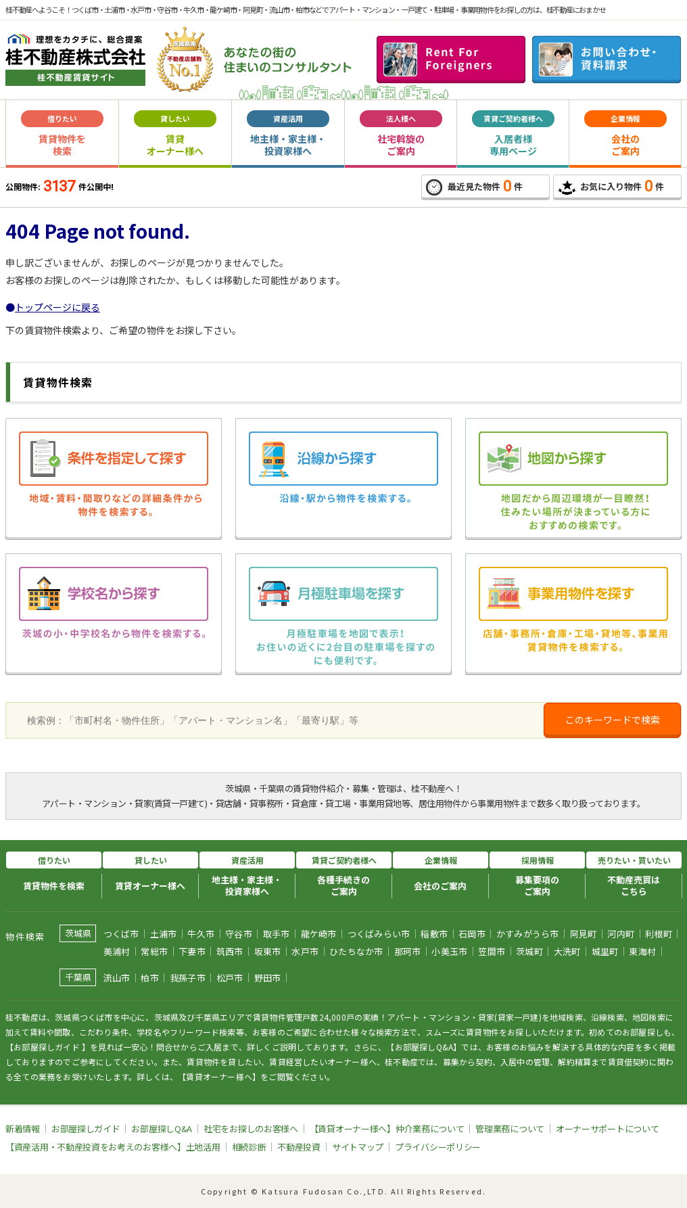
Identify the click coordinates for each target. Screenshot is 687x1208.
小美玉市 (449, 951)
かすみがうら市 (527, 933)
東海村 (642, 951)
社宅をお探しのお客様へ (251, 1128)
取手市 (276, 933)
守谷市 (238, 933)
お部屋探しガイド (85, 1128)
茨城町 (529, 951)
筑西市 (229, 951)
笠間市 (491, 951)
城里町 (605, 951)
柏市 (150, 977)
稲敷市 (434, 933)
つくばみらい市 (379, 933)
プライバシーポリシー (438, 1146)
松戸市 (229, 977)
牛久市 (200, 933)
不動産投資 (299, 1146)
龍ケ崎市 (319, 933)
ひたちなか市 (356, 951)
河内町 (620, 933)
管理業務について (509, 1128)
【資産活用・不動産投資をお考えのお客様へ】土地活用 (112, 1146)
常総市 (154, 951)
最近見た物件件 (474, 186)
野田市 (267, 977)
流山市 (117, 977)
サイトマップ (357, 1146)
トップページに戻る (57, 307)
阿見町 (583, 933)
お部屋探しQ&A (161, 1128)
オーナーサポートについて (607, 1128)
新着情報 (22, 1128)
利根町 (658, 933)
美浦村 (117, 951)
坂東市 (267, 951)
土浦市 (163, 933)
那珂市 (407, 951)
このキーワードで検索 (612, 719)
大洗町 (567, 951)
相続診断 (249, 1146)
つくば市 (121, 933)
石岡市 (471, 933)
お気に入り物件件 (611, 186)
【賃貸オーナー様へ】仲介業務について (387, 1128)
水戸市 (304, 951)
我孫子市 (188, 977)
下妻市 (192, 951)
